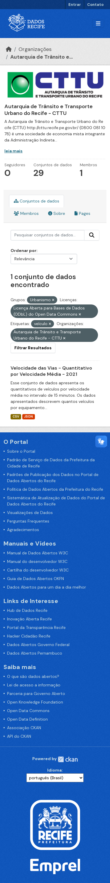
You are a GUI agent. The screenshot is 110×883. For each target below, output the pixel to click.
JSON (28, 417)
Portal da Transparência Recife (36, 627)
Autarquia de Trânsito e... (41, 57)
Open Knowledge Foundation (35, 702)
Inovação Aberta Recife (29, 619)
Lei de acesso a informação (33, 685)
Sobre (56, 213)
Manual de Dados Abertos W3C (37, 553)
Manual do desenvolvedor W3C (37, 561)
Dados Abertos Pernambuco (34, 653)
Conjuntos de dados (36, 201)
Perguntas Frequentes (28, 521)
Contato (95, 4)
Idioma (54, 770)
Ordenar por (23, 250)
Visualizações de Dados (30, 512)
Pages (82, 213)
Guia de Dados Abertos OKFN (35, 578)
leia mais (13, 151)
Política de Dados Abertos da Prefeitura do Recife (55, 489)
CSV (16, 417)
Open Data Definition (27, 719)
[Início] (9, 49)
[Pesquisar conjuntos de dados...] (47, 235)
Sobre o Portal (21, 451)
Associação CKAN (24, 727)
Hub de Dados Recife (27, 610)
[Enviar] (91, 235)
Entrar (74, 4)
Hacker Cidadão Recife (28, 636)
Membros (26, 213)
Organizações (35, 49)
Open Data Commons (28, 710)
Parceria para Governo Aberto (36, 693)
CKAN (68, 759)
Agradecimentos (23, 529)
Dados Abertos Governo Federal (38, 644)
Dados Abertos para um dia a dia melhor (46, 587)
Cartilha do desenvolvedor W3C (38, 570)
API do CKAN (19, 736)
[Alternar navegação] (98, 23)
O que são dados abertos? (33, 676)
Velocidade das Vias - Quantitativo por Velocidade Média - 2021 (51, 371)
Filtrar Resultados (33, 347)
